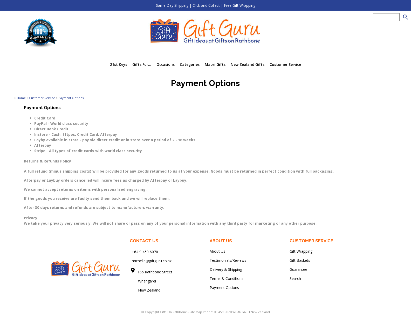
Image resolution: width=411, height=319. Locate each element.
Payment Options (71, 98)
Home (21, 98)
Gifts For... (141, 64)
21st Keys (118, 64)
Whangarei (143, 281)
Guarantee (298, 269)
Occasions (165, 64)
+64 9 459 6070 (145, 251)
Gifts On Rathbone (174, 312)
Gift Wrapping (301, 251)
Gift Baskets (300, 260)
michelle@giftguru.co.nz (152, 260)
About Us (217, 251)
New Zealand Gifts (247, 64)
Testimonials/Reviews (228, 260)
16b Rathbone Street (155, 272)
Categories (190, 64)
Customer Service (285, 64)
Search (295, 278)
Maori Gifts (215, 64)
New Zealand (145, 290)
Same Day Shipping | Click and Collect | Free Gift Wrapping (205, 5)
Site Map (195, 312)
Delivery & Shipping (226, 269)
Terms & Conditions (226, 278)
